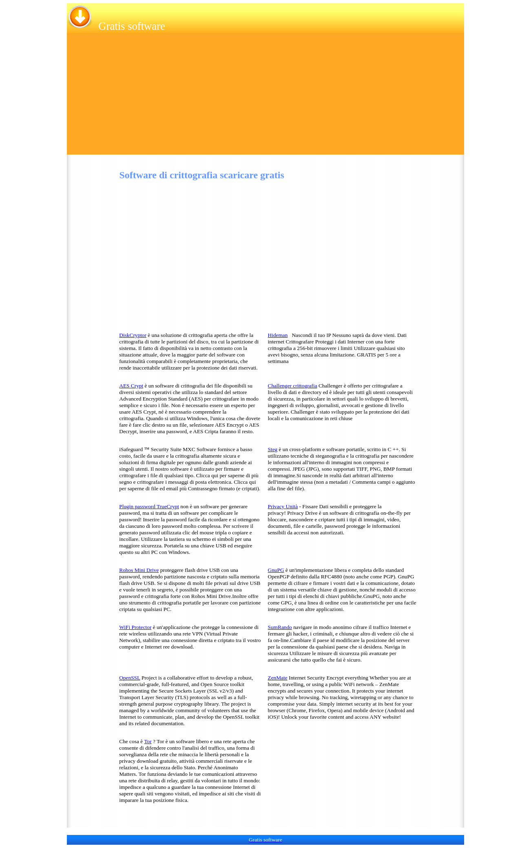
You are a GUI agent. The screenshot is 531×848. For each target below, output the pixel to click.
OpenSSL (129, 678)
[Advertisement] (265, 97)
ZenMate (278, 678)
